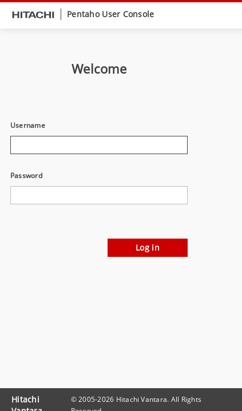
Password (26, 175)
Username (27, 125)
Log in (148, 247)
